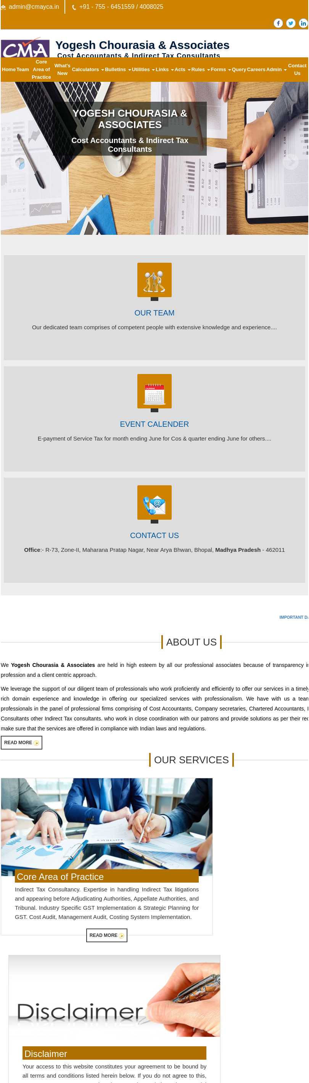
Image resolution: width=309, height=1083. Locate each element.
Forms (221, 69)
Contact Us (297, 69)
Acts (183, 69)
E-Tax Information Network (34, 1018)
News (139, 1028)
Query (239, 69)
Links (165, 69)
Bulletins (118, 69)
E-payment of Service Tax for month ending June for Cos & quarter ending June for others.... (155, 438)
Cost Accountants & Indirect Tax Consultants (129, 144)
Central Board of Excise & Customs (43, 1008)
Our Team (154, 313)
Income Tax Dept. (24, 998)
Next (290, 162)
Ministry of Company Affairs (35, 1028)
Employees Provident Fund (34, 1038)
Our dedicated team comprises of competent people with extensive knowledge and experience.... (154, 327)
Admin (276, 69)
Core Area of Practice (41, 69)
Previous (18, 162)
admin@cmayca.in (34, 6)
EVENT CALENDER (154, 424)
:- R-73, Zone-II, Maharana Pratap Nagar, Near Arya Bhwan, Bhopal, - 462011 (154, 549)
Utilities (143, 69)
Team (22, 69)
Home (9, 69)
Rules (201, 69)
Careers (256, 69)
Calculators (88, 69)
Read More (21, 743)
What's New (63, 69)
